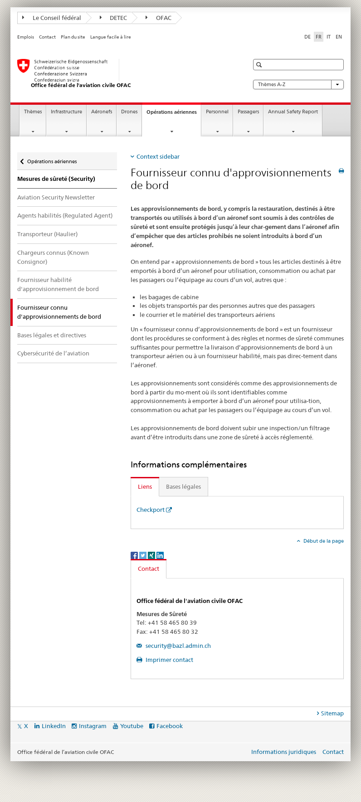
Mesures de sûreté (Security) (56, 179)
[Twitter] (143, 554)
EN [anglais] (339, 37)
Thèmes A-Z (298, 84)
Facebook (169, 725)
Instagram (93, 725)
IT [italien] (329, 37)
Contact (47, 36)
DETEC (113, 17)
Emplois (25, 36)
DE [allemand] (307, 37)
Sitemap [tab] (332, 713)
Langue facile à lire (110, 36)
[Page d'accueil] (123, 74)
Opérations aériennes (173, 114)
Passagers (248, 112)
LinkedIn (54, 725)
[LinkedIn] (160, 554)
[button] (260, 64)
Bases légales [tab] (183, 486)
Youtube (131, 725)
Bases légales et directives (51, 335)
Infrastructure (66, 112)
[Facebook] (135, 554)
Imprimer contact (168, 659)
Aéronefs (101, 112)
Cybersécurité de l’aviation (53, 353)
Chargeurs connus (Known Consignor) (53, 257)
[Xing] (152, 554)
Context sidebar (158, 156)
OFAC (158, 17)
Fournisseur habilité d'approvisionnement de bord (58, 284)
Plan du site (73, 36)
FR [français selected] (319, 37)
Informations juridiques (283, 751)
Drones (129, 112)
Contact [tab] (148, 568)
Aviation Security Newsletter (56, 197)
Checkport (151, 509)
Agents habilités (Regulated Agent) (64, 215)
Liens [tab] (145, 486)
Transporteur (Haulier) (47, 234)
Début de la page (323, 541)
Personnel (217, 112)
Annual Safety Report (293, 112)
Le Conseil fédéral (51, 17)
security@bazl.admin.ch (177, 645)
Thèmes (33, 112)
